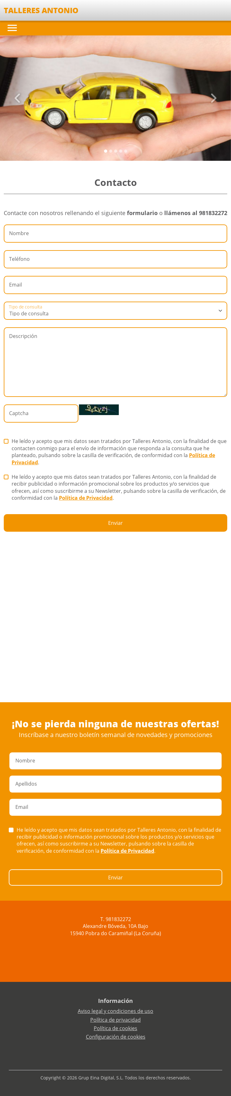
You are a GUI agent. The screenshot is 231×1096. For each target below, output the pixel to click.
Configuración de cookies (115, 1036)
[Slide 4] (125, 151)
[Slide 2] (115, 151)
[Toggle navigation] (12, 28)
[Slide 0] (105, 151)
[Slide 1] (110, 151)
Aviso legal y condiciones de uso (115, 1011)
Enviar (115, 522)
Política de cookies (115, 1028)
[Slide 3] (120, 151)
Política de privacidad (115, 1019)
